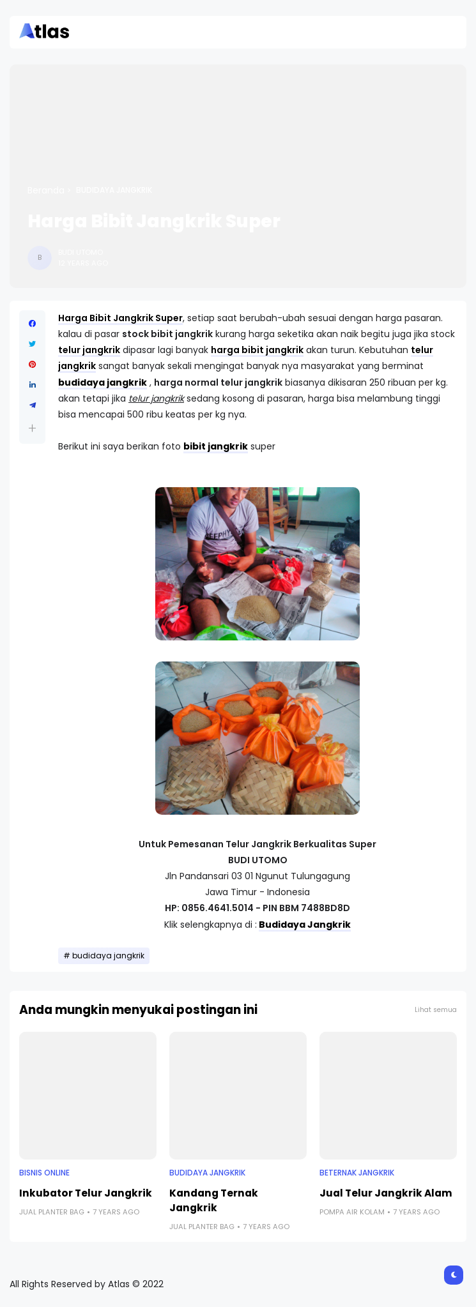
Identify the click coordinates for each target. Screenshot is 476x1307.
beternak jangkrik (356, 1173)
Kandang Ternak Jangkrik (213, 1200)
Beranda (46, 190)
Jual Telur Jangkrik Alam (385, 1193)
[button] (32, 428)
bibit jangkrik (215, 446)
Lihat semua (436, 1010)
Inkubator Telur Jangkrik (85, 1193)
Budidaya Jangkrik (305, 924)
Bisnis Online (44, 1173)
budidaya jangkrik (114, 190)
